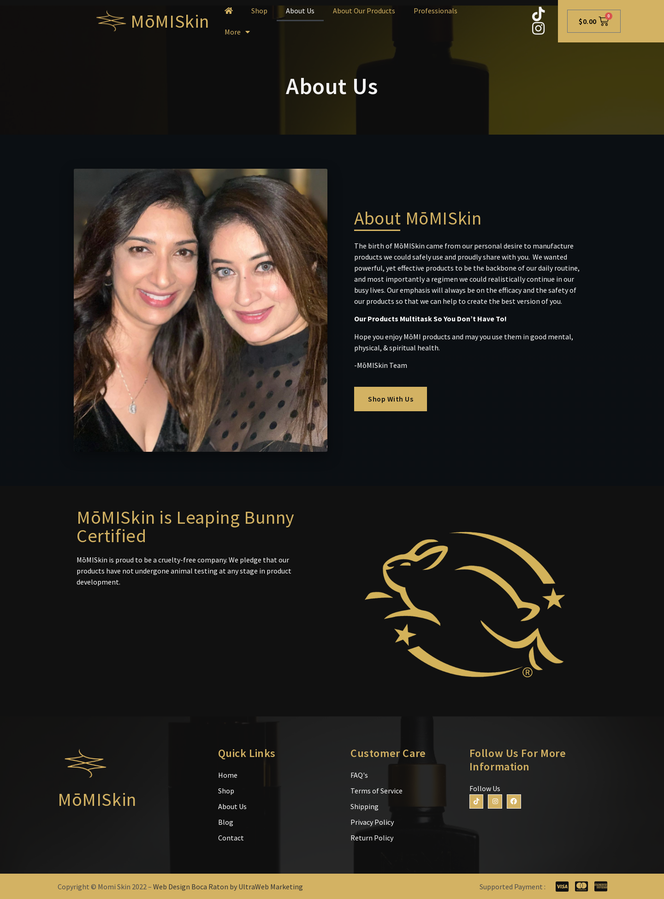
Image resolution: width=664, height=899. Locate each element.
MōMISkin (169, 21)
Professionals (435, 10)
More (237, 32)
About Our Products (364, 10)
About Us (300, 10)
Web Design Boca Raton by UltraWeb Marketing (228, 886)
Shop (259, 10)
